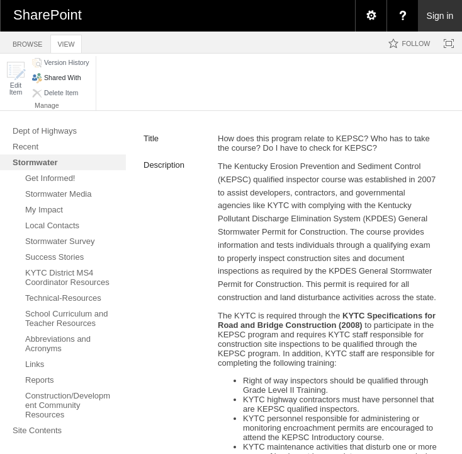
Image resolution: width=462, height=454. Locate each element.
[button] (16, 78)
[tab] (27, 42)
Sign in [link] (440, 16)
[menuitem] (370, 16)
